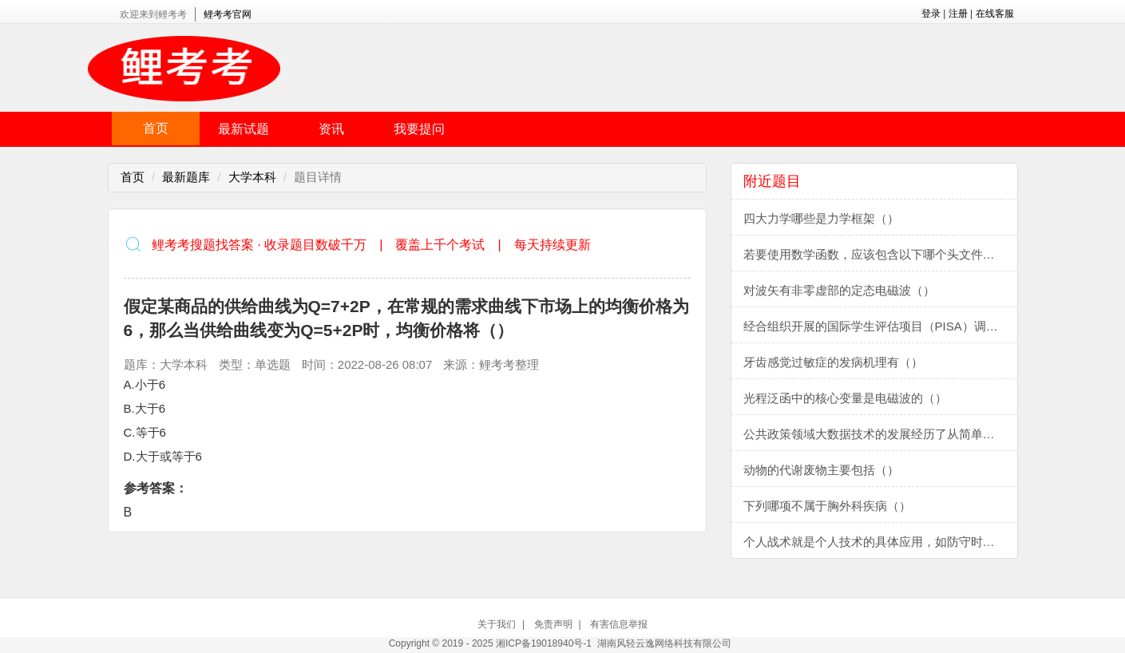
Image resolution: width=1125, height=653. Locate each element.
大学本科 (252, 177)
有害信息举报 (619, 624)
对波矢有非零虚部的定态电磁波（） (839, 290)
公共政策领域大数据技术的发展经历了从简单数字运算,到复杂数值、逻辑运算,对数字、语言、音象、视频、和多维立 (880, 434)
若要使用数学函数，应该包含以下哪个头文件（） (875, 254)
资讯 (331, 129)
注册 (958, 13)
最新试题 (243, 129)
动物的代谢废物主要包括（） (821, 470)
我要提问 (419, 129)
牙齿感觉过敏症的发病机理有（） (833, 362)
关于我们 (496, 624)
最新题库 (186, 177)
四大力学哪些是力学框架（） (821, 218)
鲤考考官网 (228, 14)
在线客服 (995, 13)
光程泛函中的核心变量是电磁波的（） (845, 398)
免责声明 (553, 624)
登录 (931, 13)
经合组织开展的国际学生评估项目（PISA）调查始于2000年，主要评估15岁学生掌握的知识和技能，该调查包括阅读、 (880, 326)
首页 (155, 128)
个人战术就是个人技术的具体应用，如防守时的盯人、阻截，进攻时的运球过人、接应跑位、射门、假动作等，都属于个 (880, 541)
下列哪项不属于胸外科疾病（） (827, 506)
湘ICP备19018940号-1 (544, 643)
